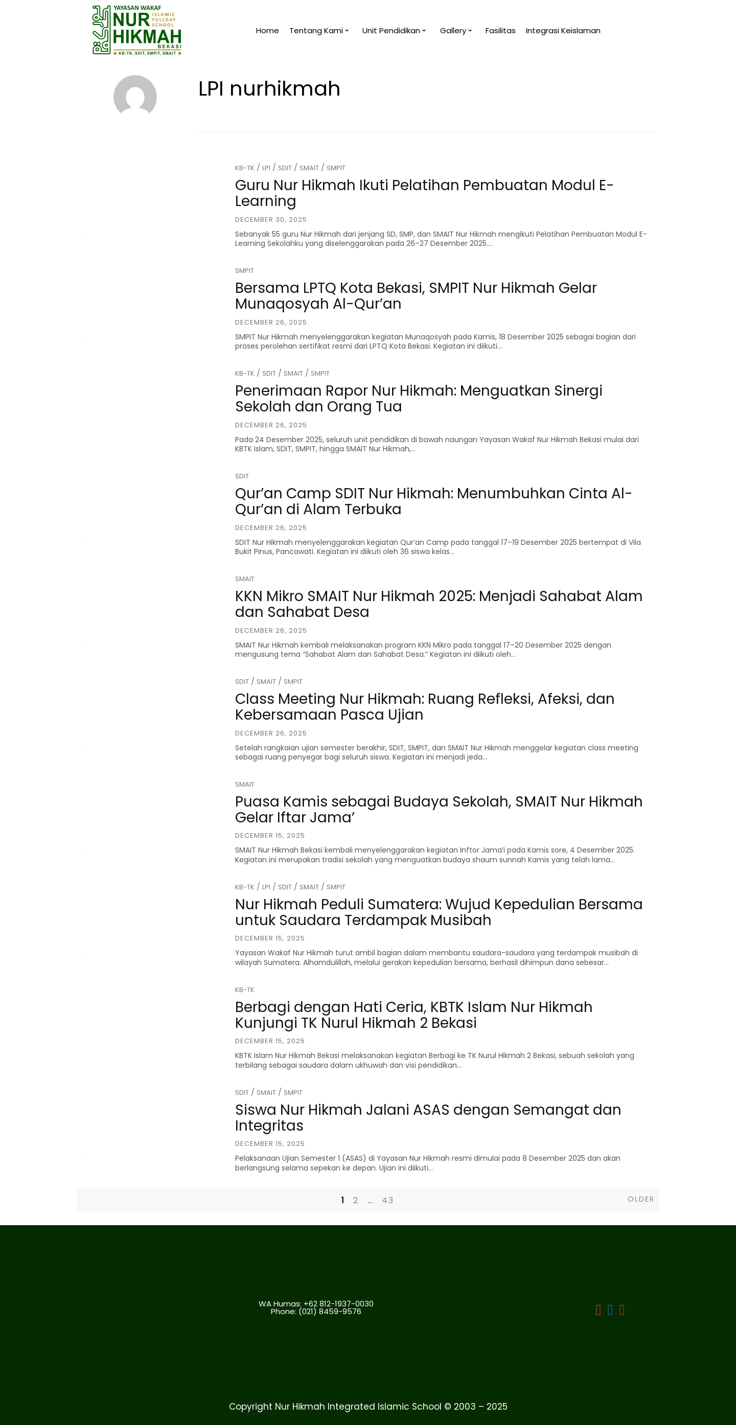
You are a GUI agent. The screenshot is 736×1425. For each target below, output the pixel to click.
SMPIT (336, 168)
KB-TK (245, 168)
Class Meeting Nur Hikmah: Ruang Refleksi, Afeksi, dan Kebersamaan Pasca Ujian (425, 707)
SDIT (285, 168)
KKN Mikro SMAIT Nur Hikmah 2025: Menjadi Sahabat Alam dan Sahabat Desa (439, 604)
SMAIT (309, 168)
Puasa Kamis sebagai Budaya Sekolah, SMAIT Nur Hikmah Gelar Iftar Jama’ (439, 810)
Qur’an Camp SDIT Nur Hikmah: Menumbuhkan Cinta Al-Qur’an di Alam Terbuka (434, 501)
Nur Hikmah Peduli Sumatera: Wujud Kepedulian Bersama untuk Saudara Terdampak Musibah (439, 912)
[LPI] (610, 1311)
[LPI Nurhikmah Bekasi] (599, 1311)
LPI (266, 168)
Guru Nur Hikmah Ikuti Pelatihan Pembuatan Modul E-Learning (424, 193)
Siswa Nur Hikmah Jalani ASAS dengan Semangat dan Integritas (428, 1118)
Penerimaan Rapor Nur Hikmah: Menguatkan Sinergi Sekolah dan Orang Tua (419, 399)
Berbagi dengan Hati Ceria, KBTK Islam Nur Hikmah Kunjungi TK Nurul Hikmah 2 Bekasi (414, 1015)
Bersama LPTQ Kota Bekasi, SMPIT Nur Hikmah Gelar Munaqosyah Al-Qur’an (416, 296)
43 (388, 1200)
